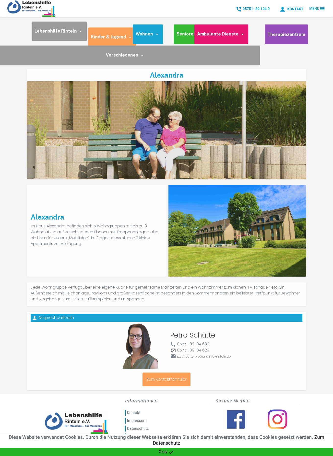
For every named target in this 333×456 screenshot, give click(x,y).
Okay (166, 452)
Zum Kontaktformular (166, 379)
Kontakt (133, 412)
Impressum (137, 420)
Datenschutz (138, 428)
